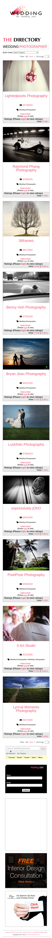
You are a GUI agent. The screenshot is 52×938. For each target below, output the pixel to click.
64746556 (28, 105)
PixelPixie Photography (26, 575)
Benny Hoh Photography (26, 307)
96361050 (28, 383)
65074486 (28, 720)
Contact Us (13, 932)
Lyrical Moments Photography (26, 709)
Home (7, 932)
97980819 (28, 453)
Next (31, 56)
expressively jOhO (26, 508)
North (18, 757)
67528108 (28, 316)
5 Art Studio (26, 645)
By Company (21, 752)
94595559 (28, 584)
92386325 (28, 179)
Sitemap (42, 932)
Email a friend (26, 114)
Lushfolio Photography (26, 444)
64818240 (28, 517)
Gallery (44, 266)
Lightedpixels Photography (26, 96)
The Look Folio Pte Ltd (32, 934)
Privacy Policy (22, 932)
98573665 (28, 250)
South (25, 757)
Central (11, 757)
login (25, 116)
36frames (26, 241)
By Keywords (10, 752)
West (39, 757)
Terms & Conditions (33, 932)
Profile (45, 121)
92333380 (28, 654)
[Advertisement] (26, 29)
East (33, 757)
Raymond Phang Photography (26, 168)
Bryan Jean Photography (26, 374)
